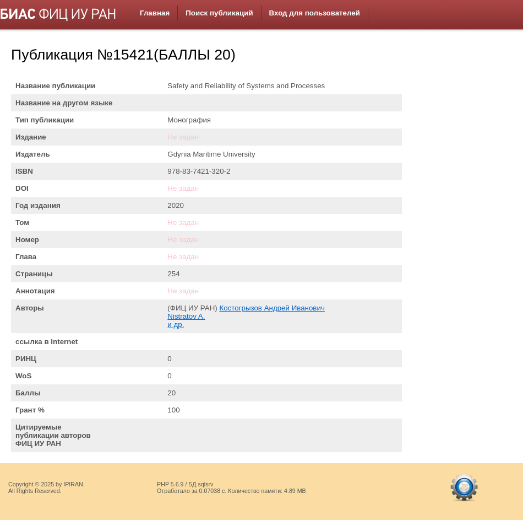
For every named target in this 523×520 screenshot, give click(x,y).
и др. (175, 324)
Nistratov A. (186, 316)
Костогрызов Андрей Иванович (271, 308)
